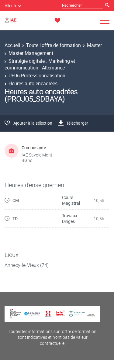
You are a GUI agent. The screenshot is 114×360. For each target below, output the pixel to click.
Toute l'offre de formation (53, 45)
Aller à (13, 5)
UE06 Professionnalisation (37, 75)
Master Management (31, 53)
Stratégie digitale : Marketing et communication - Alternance (40, 64)
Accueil (12, 45)
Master (94, 45)
